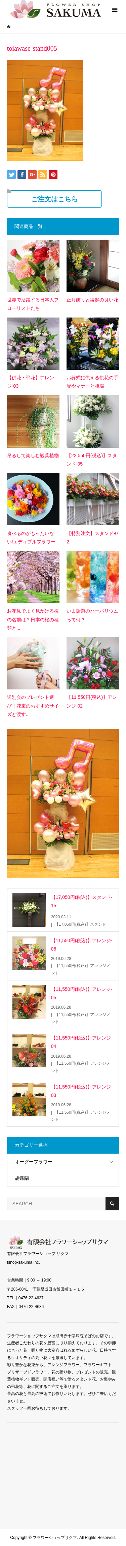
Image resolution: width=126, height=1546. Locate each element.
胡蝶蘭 (22, 1178)
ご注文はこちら (54, 199)
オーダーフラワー (33, 1161)
